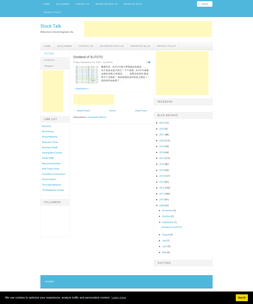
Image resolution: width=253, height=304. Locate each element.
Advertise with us (107, 4)
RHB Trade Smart (50, 168)
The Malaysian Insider (53, 190)
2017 (162, 158)
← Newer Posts (82, 110)
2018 (162, 152)
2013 (162, 182)
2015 (162, 170)
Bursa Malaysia (49, 136)
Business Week (50, 147)
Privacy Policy (52, 12)
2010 (162, 199)
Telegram (48, 66)
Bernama (46, 126)
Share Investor (49, 179)
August (166, 234)
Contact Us (82, 4)
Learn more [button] (119, 297)
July (164, 240)
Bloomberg (47, 131)
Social (49, 53)
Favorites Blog (133, 4)
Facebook (49, 60)
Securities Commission (53, 174)
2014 (162, 176)
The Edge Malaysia (51, 184)
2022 (162, 128)
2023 (162, 122)
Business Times (50, 142)
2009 (162, 205)
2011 (162, 193)
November (167, 210)
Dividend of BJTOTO (88, 57)
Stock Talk (50, 26)
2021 (162, 134)
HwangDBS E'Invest (52, 152)
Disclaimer (62, 4)
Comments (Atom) (96, 117)
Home (47, 4)
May (164, 252)
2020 (162, 140)
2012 (162, 187)
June (165, 246)
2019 (162, 146)
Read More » (82, 88)
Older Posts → (142, 110)
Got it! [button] (241, 297)
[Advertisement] (148, 29)
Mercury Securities (51, 163)
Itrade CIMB (48, 158)
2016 (162, 164)
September (168, 222)
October (166, 216)
